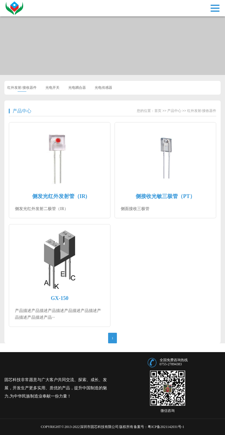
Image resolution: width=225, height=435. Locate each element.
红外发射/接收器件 (21, 88)
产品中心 (22, 110)
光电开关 (52, 88)
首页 (157, 111)
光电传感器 (103, 88)
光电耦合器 (77, 88)
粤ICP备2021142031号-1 (166, 427)
